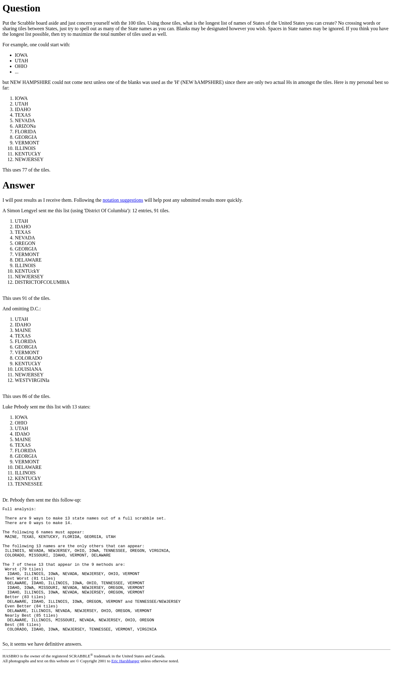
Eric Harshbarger (125, 686)
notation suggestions (123, 200)
